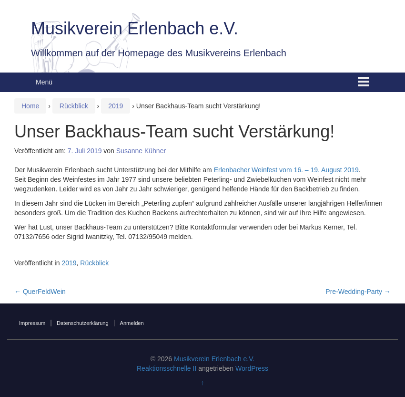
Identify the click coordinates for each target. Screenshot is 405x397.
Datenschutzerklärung (83, 323)
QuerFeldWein (40, 291)
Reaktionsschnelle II (166, 368)
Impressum (32, 323)
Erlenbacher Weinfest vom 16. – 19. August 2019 (286, 170)
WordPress (251, 368)
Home (30, 106)
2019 (115, 106)
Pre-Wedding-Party (358, 291)
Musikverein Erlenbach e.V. (134, 28)
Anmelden (131, 323)
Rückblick (74, 106)
